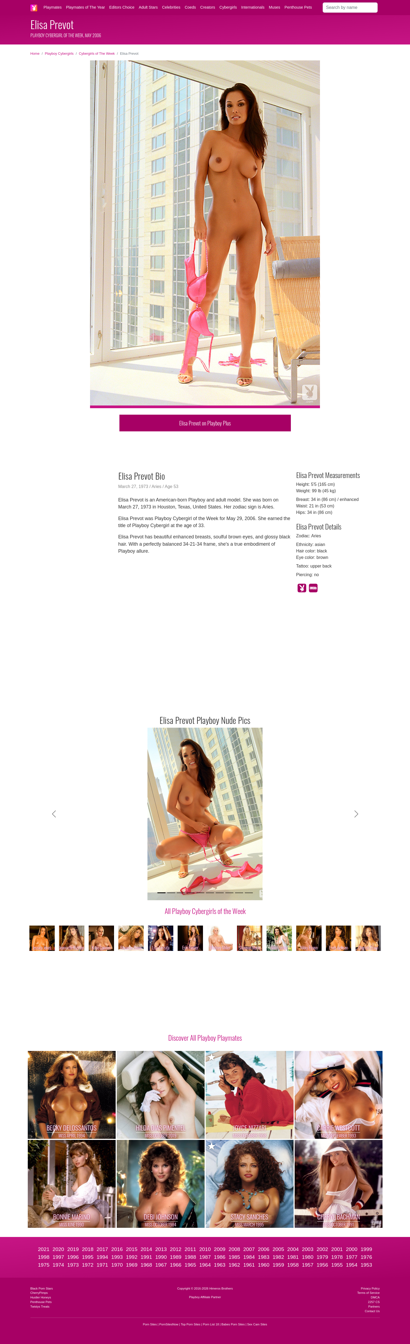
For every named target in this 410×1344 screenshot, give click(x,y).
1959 (278, 1265)
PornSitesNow (168, 1324)
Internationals (252, 7)
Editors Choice (122, 7)
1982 (278, 1257)
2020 (58, 1249)
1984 (249, 1257)
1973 (73, 1265)
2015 (131, 1249)
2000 (351, 1249)
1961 (249, 1265)
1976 (366, 1257)
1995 (88, 1257)
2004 (293, 1249)
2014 (146, 1249)
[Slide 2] (171, 893)
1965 (190, 1265)
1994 (102, 1257)
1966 (175, 1265)
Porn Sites (150, 1324)
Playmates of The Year (85, 7)
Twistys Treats (40, 1306)
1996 (73, 1257)
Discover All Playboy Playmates (205, 1037)
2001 (337, 1249)
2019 (73, 1249)
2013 (161, 1249)
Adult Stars (148, 7)
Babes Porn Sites (232, 1324)
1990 (161, 1257)
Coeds (190, 7)
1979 (322, 1257)
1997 (58, 1257)
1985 (234, 1257)
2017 (102, 1249)
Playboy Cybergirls (59, 53)
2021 (44, 1249)
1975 (44, 1265)
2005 (278, 1249)
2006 (264, 1249)
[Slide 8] (229, 893)
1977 (351, 1257)
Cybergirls (228, 7)
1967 (161, 1265)
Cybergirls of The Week (97, 53)
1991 (146, 1257)
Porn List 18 (211, 1324)
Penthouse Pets (298, 7)
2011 (190, 1249)
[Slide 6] (210, 893)
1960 (264, 1265)
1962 (234, 1265)
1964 (205, 1265)
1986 (220, 1257)
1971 (102, 1265)
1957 (307, 1265)
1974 (58, 1265)
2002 (322, 1249)
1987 (205, 1257)
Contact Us (372, 1311)
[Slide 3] (181, 893)
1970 (117, 1265)
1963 (220, 1265)
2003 (307, 1249)
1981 (293, 1257)
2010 (205, 1249)
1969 (131, 1265)
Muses (274, 7)
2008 (234, 1249)
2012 (175, 1249)
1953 (366, 1265)
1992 (131, 1257)
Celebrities (171, 7)
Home (35, 53)
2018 (88, 1249)
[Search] (350, 7)
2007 (249, 1249)
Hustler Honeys (40, 1297)
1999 (366, 1249)
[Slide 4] (191, 893)
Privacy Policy (370, 1288)
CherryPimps (39, 1292)
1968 (146, 1265)
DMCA (375, 1297)
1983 (264, 1257)
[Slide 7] (220, 893)
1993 (117, 1257)
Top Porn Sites (191, 1324)
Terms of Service (368, 1292)
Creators (207, 7)
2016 (117, 1249)
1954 (351, 1265)
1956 (322, 1265)
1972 (88, 1265)
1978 (337, 1257)
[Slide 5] (200, 893)
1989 (175, 1257)
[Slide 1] (161, 893)
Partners (374, 1306)
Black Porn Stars (41, 1288)
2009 (220, 1249)
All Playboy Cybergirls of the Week (205, 911)
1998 (44, 1257)
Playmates (53, 7)
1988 (190, 1257)
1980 (307, 1257)
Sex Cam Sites (257, 1324)
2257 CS (374, 1302)
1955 (337, 1265)
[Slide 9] (239, 893)
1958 (293, 1265)
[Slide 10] (249, 893)
